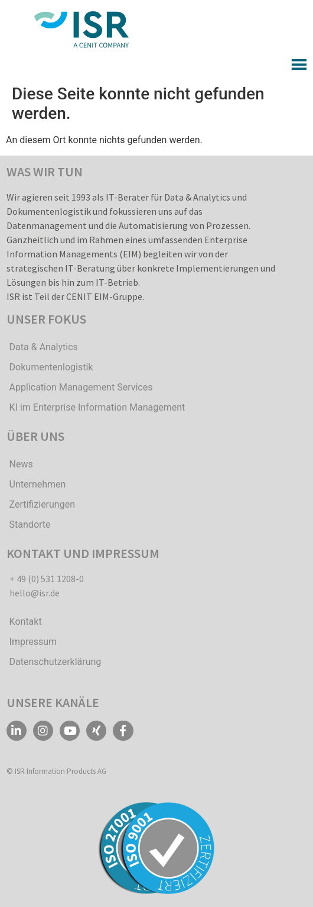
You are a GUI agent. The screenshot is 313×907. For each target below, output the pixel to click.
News (21, 464)
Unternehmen (37, 484)
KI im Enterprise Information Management (97, 407)
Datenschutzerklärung (55, 661)
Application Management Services (81, 387)
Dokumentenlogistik (51, 367)
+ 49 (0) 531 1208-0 (46, 579)
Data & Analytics (43, 347)
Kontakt (25, 621)
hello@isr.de (34, 593)
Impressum (33, 641)
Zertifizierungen (42, 504)
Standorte (30, 524)
